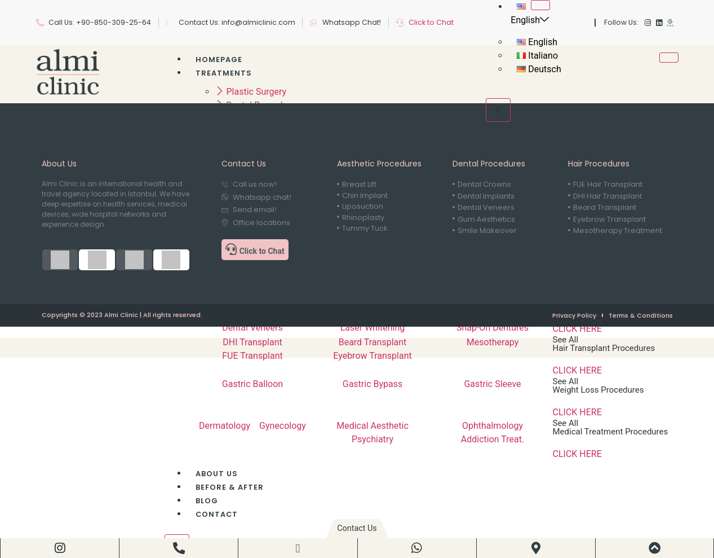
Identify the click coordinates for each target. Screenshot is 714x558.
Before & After (230, 487)
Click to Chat (431, 22)
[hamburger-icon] (540, 5)
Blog (207, 501)
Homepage (219, 59)
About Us (217, 473)
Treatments (224, 73)
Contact (217, 514)
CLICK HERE (577, 328)
